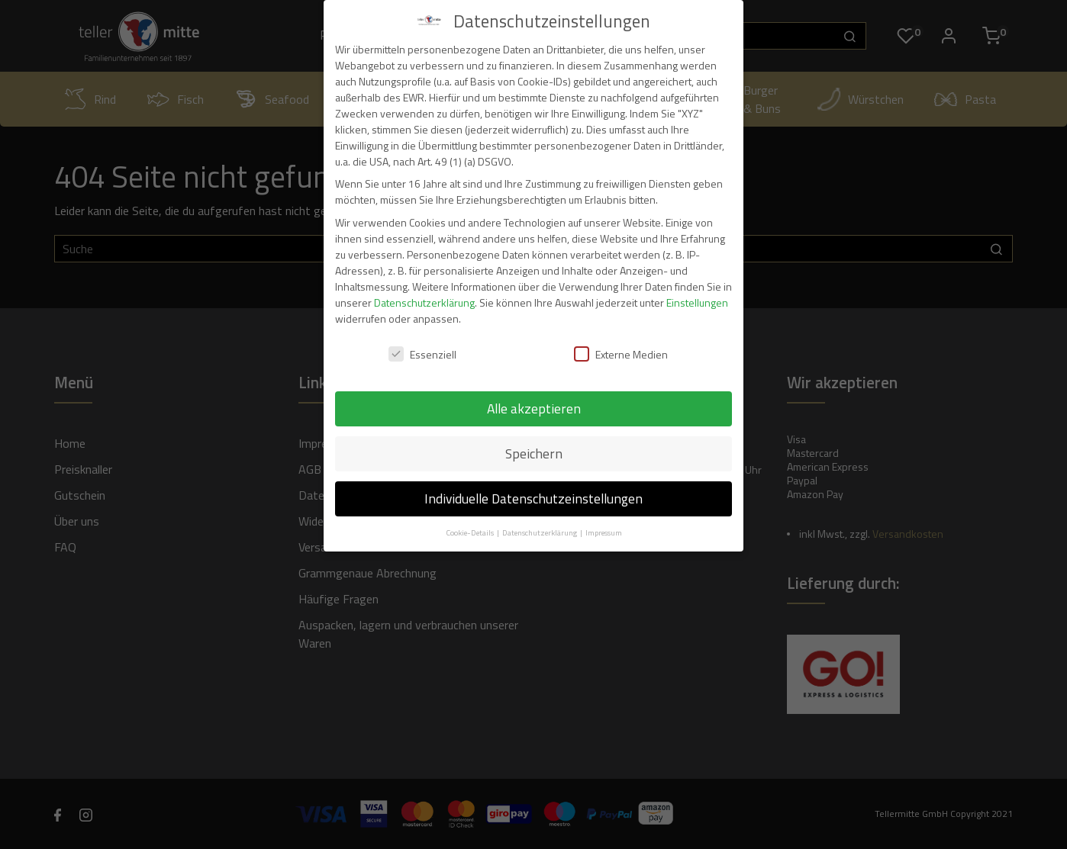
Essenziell (422, 354)
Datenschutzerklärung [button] (540, 532)
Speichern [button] (534, 453)
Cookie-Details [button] (470, 532)
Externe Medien (621, 354)
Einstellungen (697, 302)
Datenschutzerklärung (424, 302)
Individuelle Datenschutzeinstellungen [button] (533, 498)
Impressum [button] (603, 532)
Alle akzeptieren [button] (534, 408)
